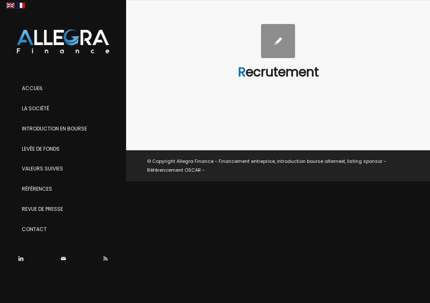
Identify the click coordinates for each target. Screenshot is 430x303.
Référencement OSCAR (174, 170)
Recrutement (278, 72)
